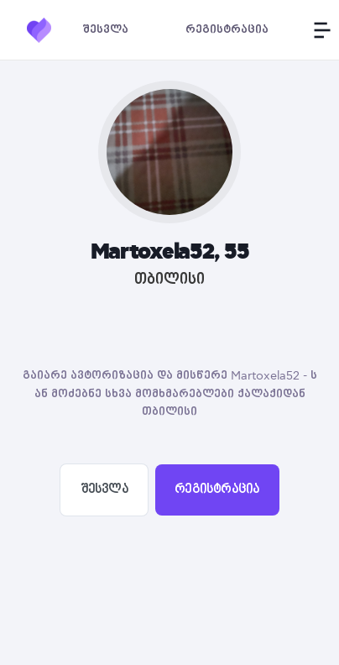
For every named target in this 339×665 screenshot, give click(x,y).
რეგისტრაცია (217, 489)
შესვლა (104, 489)
